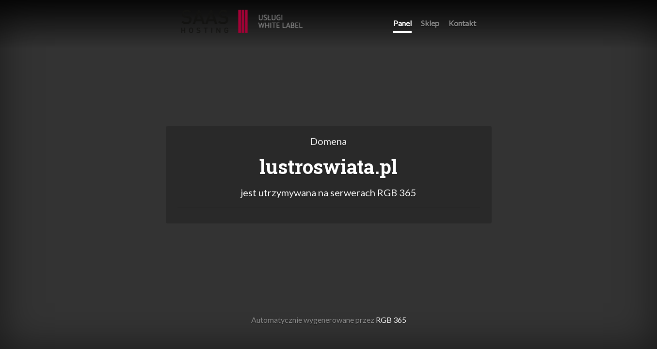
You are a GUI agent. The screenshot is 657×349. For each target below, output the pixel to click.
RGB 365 (242, 16)
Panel (402, 23)
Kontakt (462, 23)
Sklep (430, 23)
